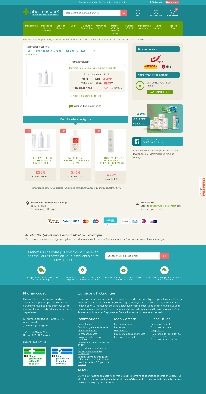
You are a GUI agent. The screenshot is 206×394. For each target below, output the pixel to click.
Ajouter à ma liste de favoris (86, 96)
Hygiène (42, 39)
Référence (108, 88)
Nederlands (172, 2)
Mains (76, 39)
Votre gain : (87, 83)
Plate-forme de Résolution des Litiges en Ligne (166, 335)
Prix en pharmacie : (93, 74)
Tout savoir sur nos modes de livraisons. (147, 312)
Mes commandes (123, 324)
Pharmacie (28, 39)
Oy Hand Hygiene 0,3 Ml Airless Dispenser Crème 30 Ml (111, 162)
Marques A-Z (157, 330)
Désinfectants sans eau (94, 39)
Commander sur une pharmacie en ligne (93, 343)
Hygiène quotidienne (59, 39)
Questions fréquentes (161, 324)
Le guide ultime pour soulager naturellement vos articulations (93, 358)
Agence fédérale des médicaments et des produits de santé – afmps (143, 379)
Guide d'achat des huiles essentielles (90, 352)
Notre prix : (92, 79)
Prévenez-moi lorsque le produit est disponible (92, 68)
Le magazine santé (87, 334)
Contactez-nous (86, 324)
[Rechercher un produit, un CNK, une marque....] (123, 13)
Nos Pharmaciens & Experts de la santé (93, 363)
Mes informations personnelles (129, 334)
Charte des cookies (87, 330)
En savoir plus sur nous (34, 342)
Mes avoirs (119, 327)
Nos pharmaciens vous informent (89, 338)
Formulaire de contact (162, 327)
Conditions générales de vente (93, 327)
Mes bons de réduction (125, 337)
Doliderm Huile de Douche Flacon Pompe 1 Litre (40, 160)
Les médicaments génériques (93, 348)
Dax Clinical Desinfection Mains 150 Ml (75, 160)
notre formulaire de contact (162, 206)
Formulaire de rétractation (164, 339)
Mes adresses (121, 330)
